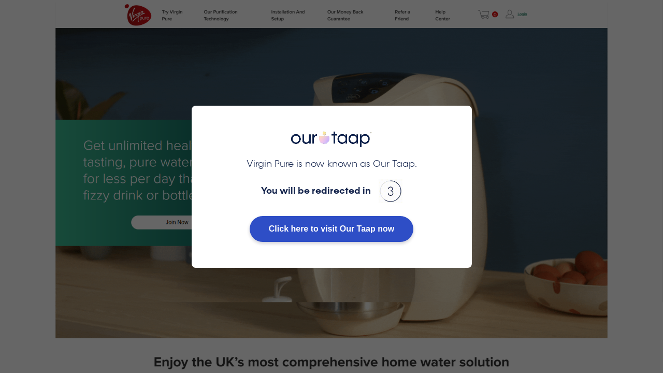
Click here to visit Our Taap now (331, 228)
